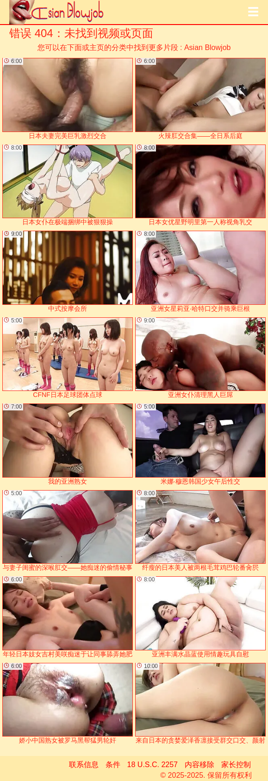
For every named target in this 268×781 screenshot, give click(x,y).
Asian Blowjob (207, 47)
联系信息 (84, 764)
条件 (113, 764)
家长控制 (236, 764)
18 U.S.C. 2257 (152, 764)
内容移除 (199, 764)
